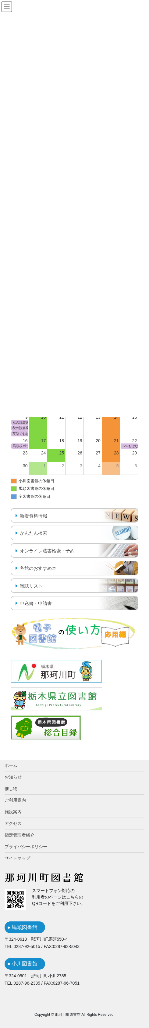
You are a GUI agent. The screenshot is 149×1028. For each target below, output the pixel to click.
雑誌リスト (31, 586)
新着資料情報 (33, 515)
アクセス (13, 823)
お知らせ (13, 777)
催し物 (11, 788)
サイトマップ (17, 858)
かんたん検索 (33, 533)
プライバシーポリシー (26, 846)
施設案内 (13, 811)
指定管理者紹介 (19, 835)
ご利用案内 (15, 800)
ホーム (11, 765)
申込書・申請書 (36, 603)
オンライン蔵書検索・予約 (47, 550)
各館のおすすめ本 (38, 568)
